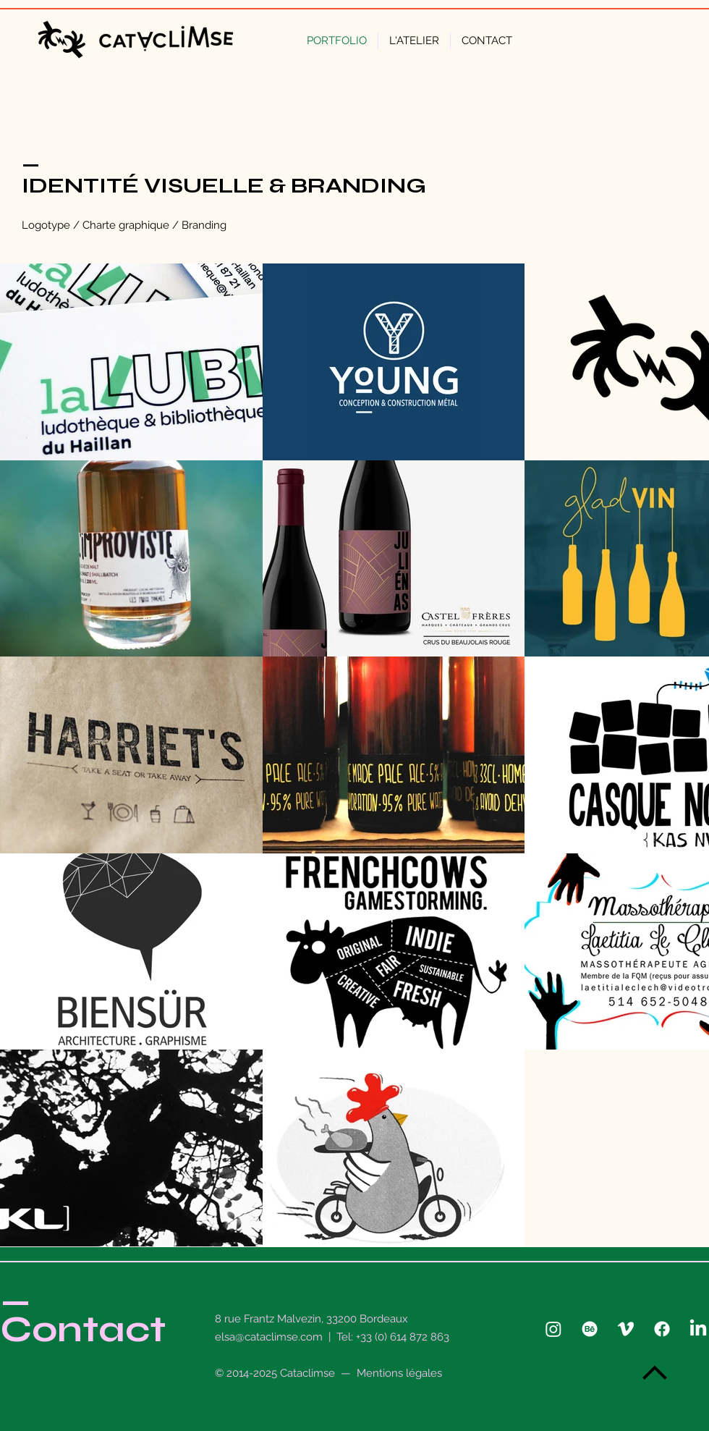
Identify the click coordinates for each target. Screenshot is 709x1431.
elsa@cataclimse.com (269, 1336)
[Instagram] (553, 1329)
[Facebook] (662, 1329)
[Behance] (589, 1329)
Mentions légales (399, 1373)
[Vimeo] (626, 1329)
